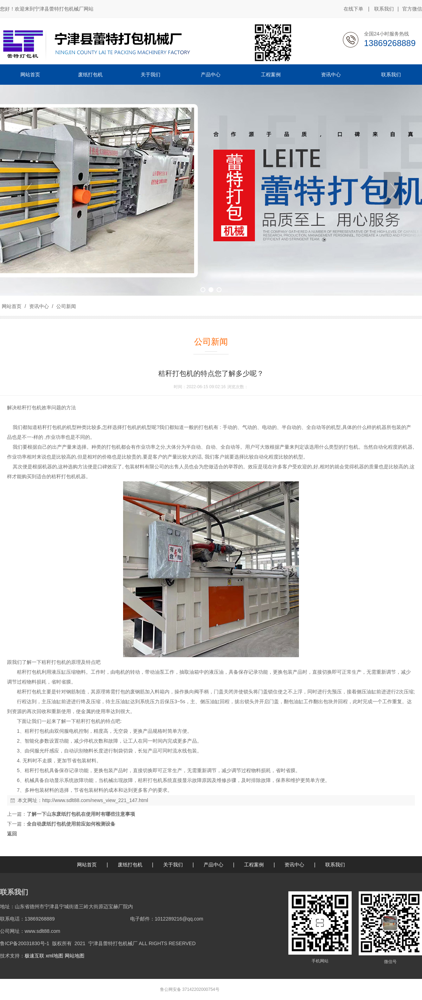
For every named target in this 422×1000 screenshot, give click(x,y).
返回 (12, 833)
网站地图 (74, 956)
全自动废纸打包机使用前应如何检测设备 (71, 824)
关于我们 (173, 864)
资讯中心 (39, 306)
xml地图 (54, 956)
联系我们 (384, 9)
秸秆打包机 (29, 407)
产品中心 (213, 864)
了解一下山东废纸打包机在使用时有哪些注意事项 (81, 814)
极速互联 (34, 956)
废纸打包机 (130, 864)
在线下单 (353, 9)
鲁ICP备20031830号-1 (24, 943)
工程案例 (254, 864)
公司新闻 (65, 306)
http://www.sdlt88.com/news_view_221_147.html (95, 800)
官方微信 (412, 9)
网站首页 (11, 306)
